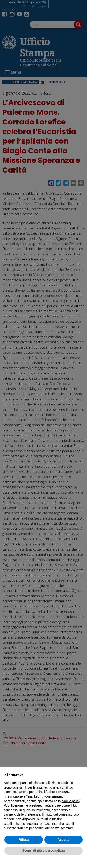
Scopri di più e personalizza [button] (43, 850)
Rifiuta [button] (24, 839)
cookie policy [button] (71, 801)
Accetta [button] (63, 839)
